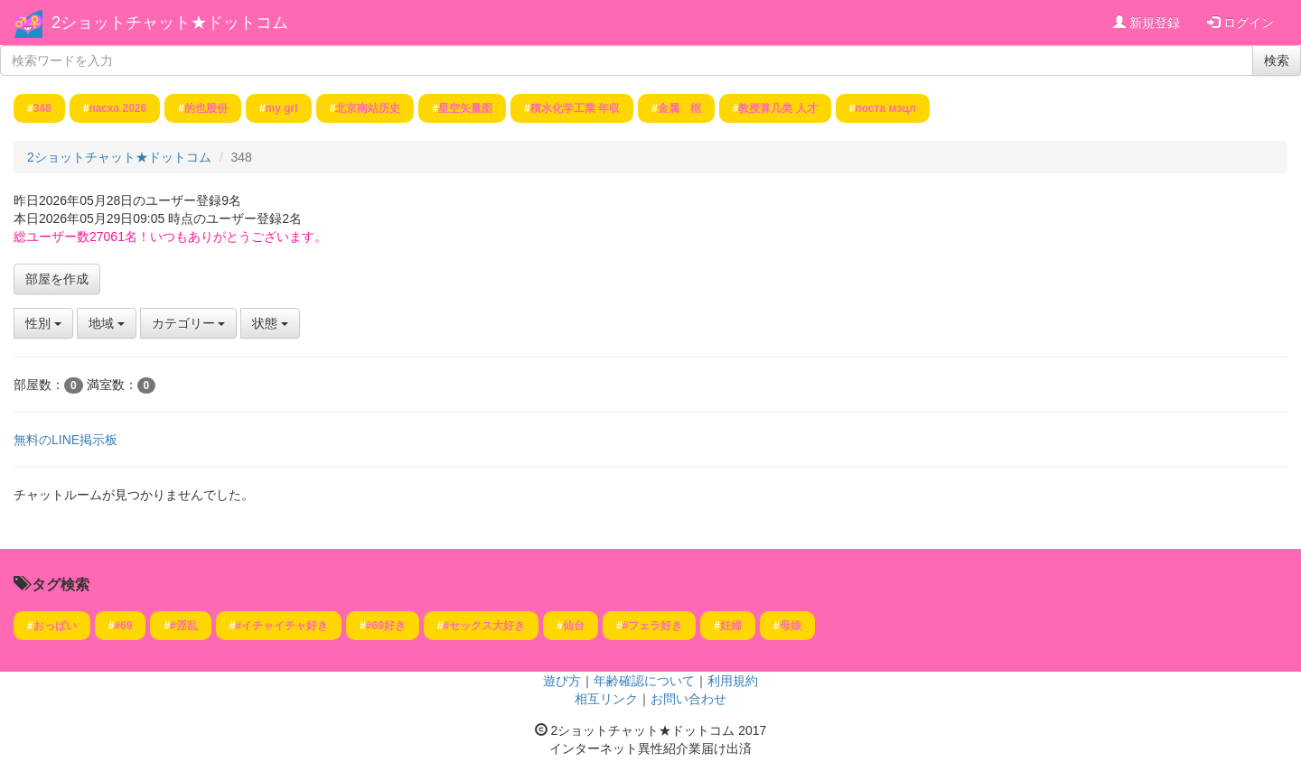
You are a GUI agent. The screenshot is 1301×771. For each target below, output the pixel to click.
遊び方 (562, 680)
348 (42, 108)
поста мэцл (885, 108)
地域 (107, 323)
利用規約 (732, 680)
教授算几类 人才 (777, 108)
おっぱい (55, 625)
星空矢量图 (465, 108)
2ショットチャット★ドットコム (169, 23)
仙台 (574, 625)
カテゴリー (189, 323)
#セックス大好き (485, 625)
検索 (1276, 60)
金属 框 (679, 108)
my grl (282, 108)
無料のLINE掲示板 (65, 439)
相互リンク (606, 699)
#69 (123, 625)
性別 (43, 323)
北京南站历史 (367, 108)
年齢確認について (644, 680)
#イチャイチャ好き (281, 625)
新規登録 (1146, 22)
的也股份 (206, 108)
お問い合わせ (688, 699)
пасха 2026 (117, 108)
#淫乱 (184, 625)
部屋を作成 (57, 279)
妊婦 (731, 625)
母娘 (790, 625)
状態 (270, 323)
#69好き (386, 625)
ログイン (1240, 22)
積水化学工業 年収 (575, 108)
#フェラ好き (652, 625)
